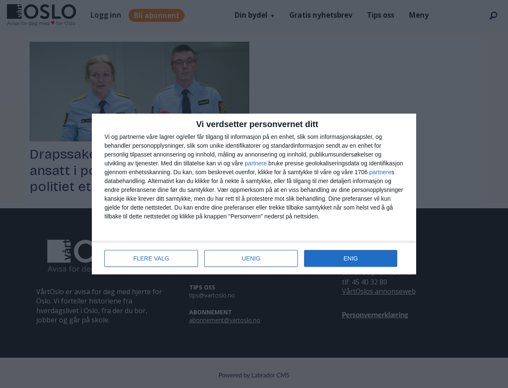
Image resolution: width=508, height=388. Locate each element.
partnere (256, 163)
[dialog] (254, 194)
